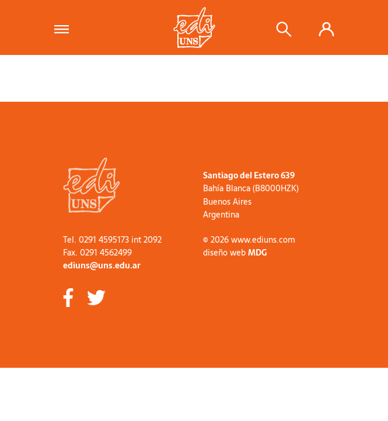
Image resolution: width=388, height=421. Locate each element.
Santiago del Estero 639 (249, 175)
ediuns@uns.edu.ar (102, 265)
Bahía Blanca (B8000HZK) (251, 188)
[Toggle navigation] (65, 27)
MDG (257, 253)
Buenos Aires (227, 201)
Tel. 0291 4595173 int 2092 (112, 239)
